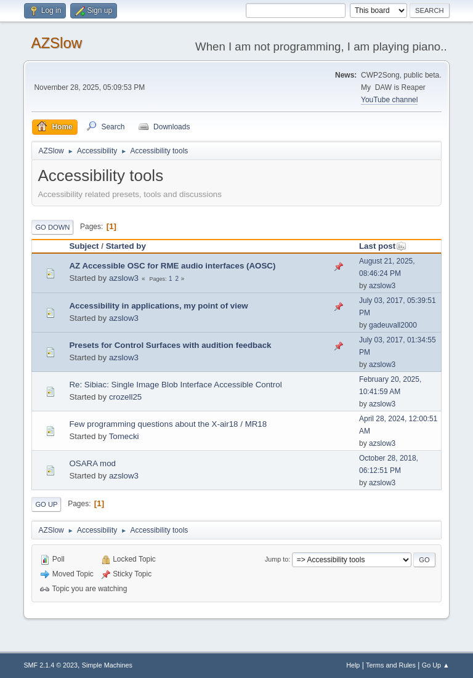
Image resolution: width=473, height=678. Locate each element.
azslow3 (124, 278)
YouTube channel (389, 99)
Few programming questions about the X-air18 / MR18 (168, 424)
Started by (126, 246)
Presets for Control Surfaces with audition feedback (170, 345)
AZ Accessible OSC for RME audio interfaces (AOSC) (172, 265)
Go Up (46, 504)
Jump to (276, 559)
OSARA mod (92, 463)
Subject (84, 246)
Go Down (52, 227)
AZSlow (56, 42)
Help (353, 665)
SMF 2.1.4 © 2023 (50, 665)
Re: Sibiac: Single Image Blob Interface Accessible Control (175, 384)
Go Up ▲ (436, 665)
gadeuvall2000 (393, 325)
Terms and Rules (391, 665)
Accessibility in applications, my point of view (158, 305)
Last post (382, 246)
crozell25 (125, 397)
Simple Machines (107, 665)
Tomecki (124, 436)
